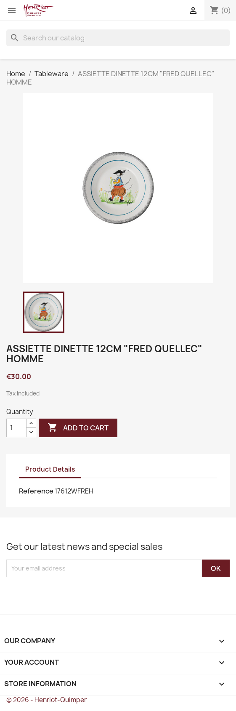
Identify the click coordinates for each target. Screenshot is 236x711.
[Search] (118, 37)
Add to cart (78, 427)
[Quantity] (16, 428)
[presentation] (77, 593)
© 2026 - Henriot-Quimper (46, 699)
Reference (36, 491)
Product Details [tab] (50, 469)
